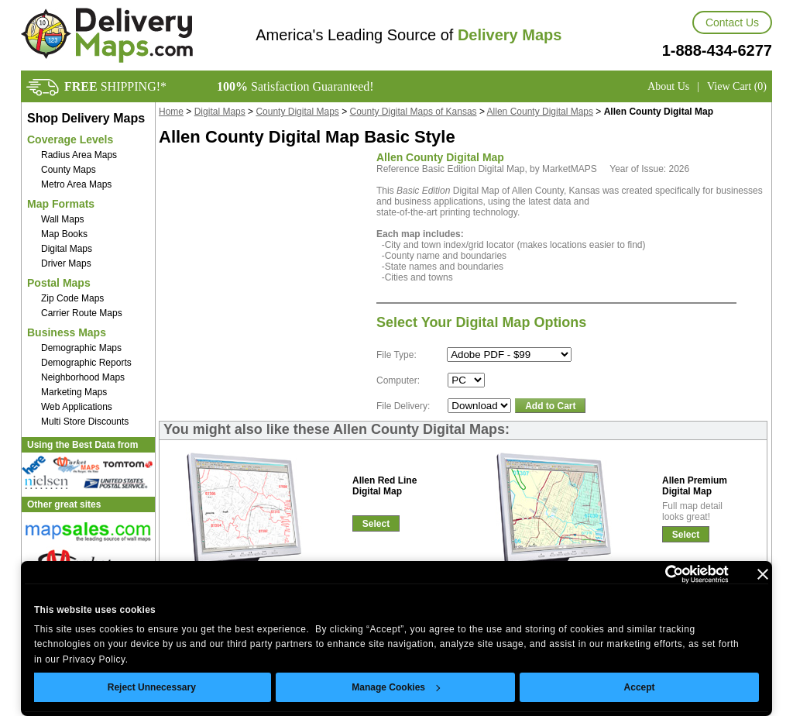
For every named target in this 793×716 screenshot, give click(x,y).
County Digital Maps (297, 111)
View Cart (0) (737, 86)
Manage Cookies (396, 687)
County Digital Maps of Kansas (413, 111)
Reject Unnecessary (152, 687)
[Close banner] (762, 574)
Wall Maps (62, 219)
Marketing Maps (74, 392)
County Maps (68, 169)
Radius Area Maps (79, 155)
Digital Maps (66, 248)
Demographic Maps (81, 348)
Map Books (64, 234)
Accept (639, 687)
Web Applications (76, 406)
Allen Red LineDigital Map (384, 486)
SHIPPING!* (115, 86)
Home (171, 111)
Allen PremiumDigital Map (694, 486)
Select (376, 523)
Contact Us (732, 22)
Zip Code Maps (72, 298)
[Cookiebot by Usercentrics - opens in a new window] (661, 574)
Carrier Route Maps (81, 313)
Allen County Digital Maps (540, 111)
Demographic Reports (86, 362)
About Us (668, 86)
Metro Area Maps (76, 184)
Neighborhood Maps (83, 377)
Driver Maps (66, 263)
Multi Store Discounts (85, 421)
